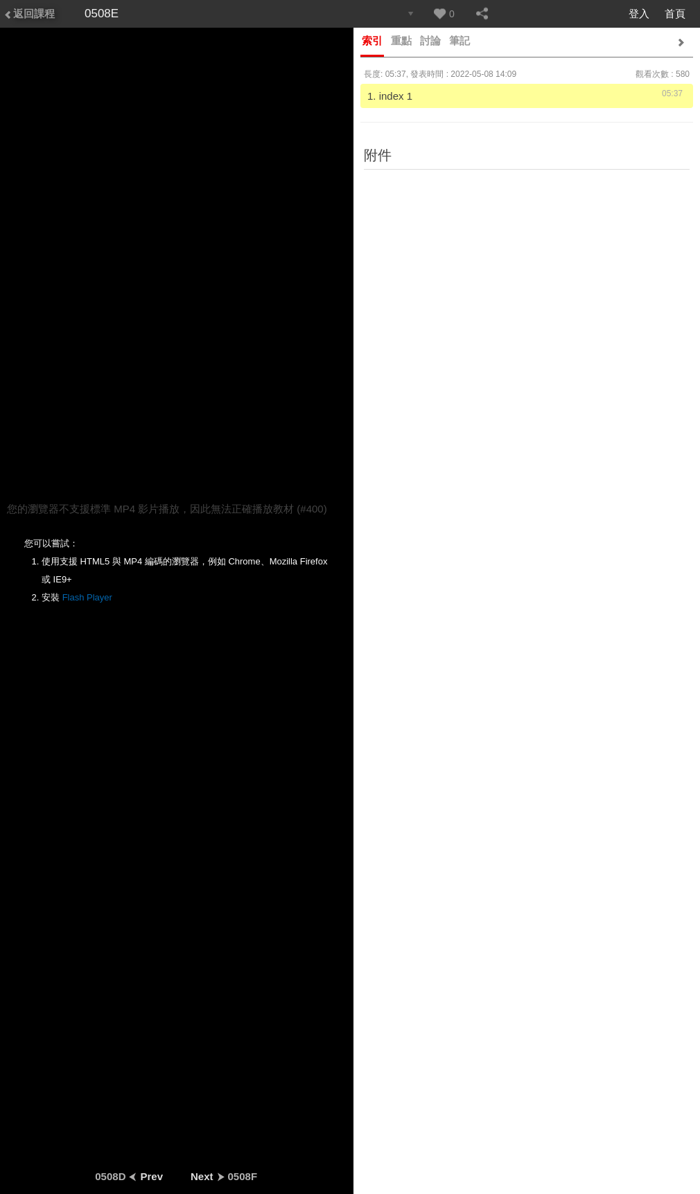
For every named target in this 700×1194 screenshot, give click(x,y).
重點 (401, 40)
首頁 (675, 13)
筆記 (459, 40)
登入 (639, 13)
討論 (430, 40)
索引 (372, 40)
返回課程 (29, 13)
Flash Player (87, 597)
